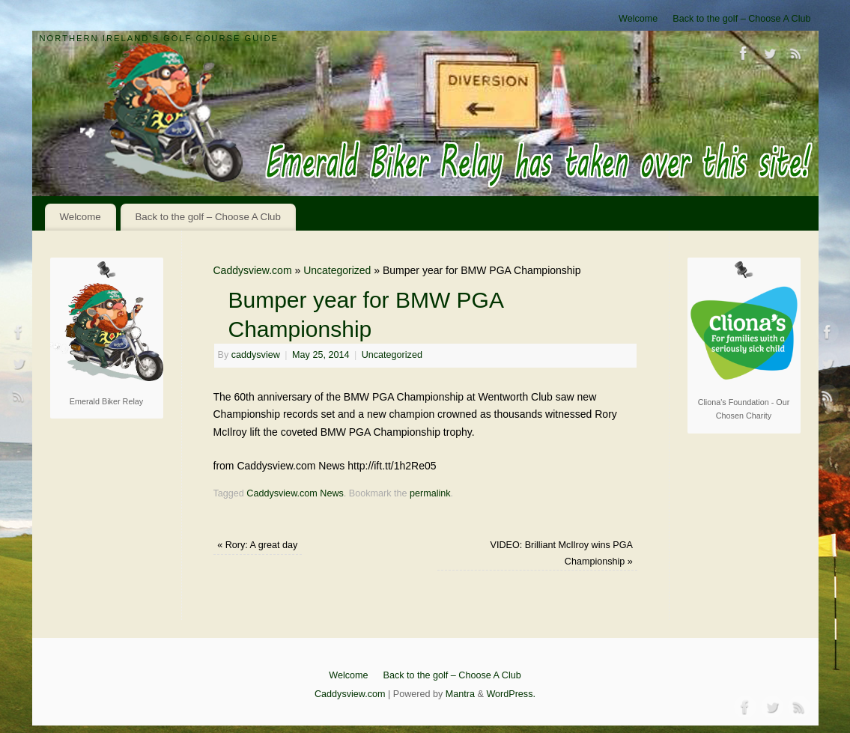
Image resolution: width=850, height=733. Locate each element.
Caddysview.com (252, 270)
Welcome (638, 18)
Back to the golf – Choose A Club (741, 18)
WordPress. (510, 694)
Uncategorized (337, 270)
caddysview (255, 355)
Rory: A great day (257, 545)
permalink (430, 493)
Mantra (460, 694)
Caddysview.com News (294, 493)
